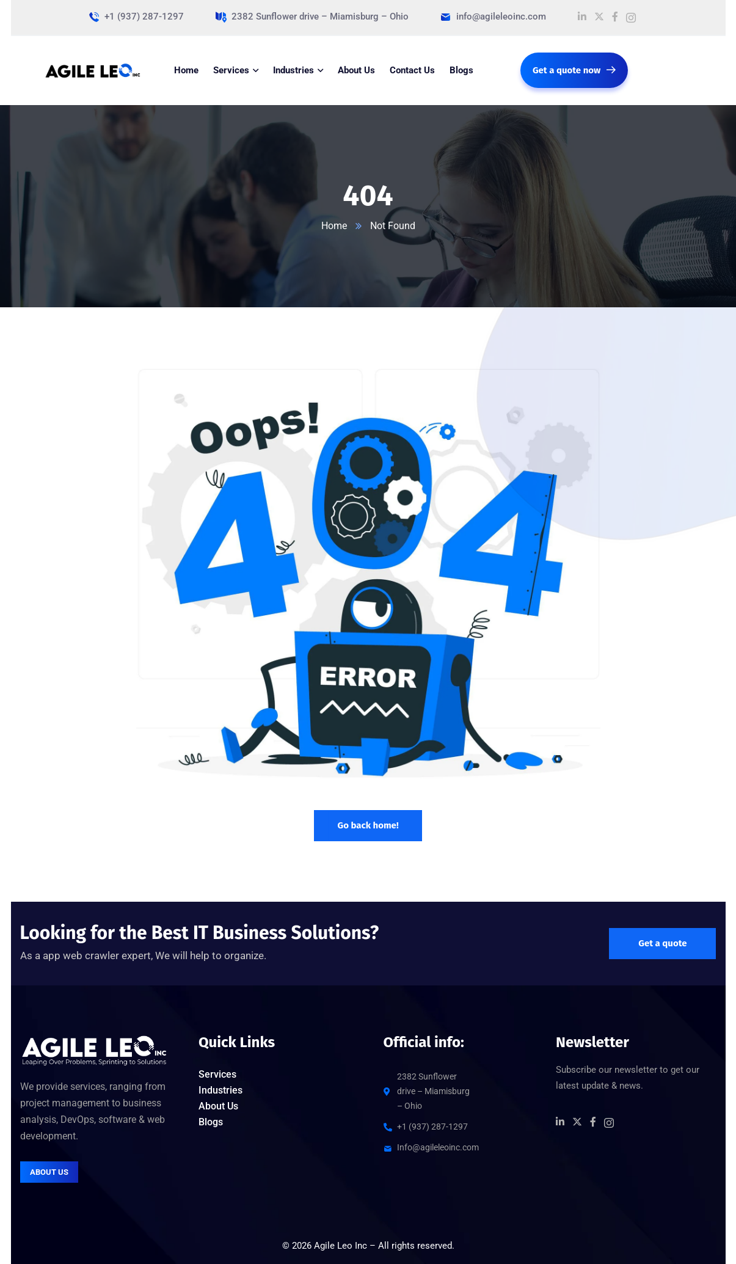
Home (334, 226)
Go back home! (367, 825)
